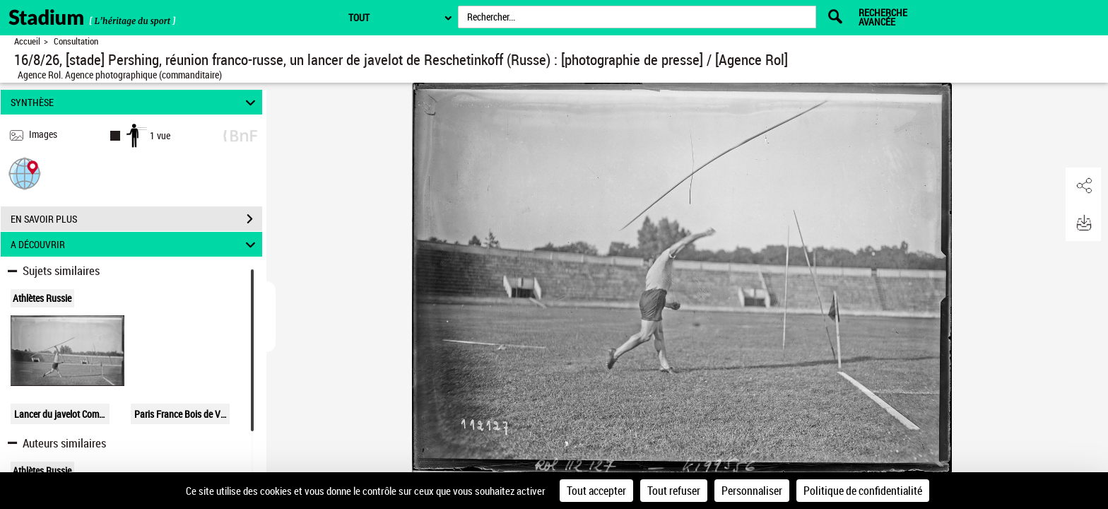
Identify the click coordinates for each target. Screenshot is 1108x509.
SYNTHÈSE (135, 102)
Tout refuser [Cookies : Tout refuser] (673, 490)
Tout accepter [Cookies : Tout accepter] (596, 490)
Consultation (76, 41)
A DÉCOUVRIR (135, 244)
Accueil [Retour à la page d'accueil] (27, 41)
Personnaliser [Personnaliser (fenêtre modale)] (751, 490)
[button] (24, 173)
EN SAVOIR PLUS (136, 219)
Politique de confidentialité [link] (862, 490)
